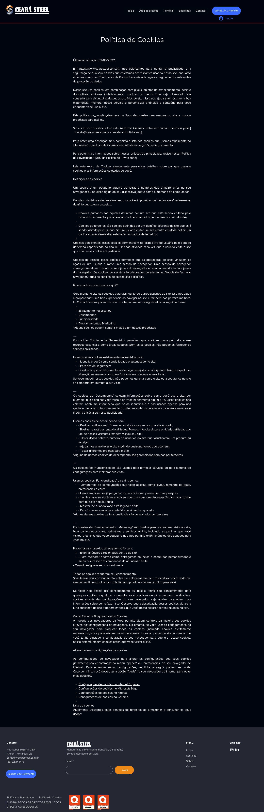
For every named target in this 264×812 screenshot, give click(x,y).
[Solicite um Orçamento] (226, 11)
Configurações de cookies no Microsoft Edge (107, 688)
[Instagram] (232, 750)
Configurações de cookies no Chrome (103, 697)
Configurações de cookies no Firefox (102, 692)
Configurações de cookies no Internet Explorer (109, 684)
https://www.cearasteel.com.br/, (99, 68)
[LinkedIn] (237, 750)
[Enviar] (124, 770)
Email (69, 761)
